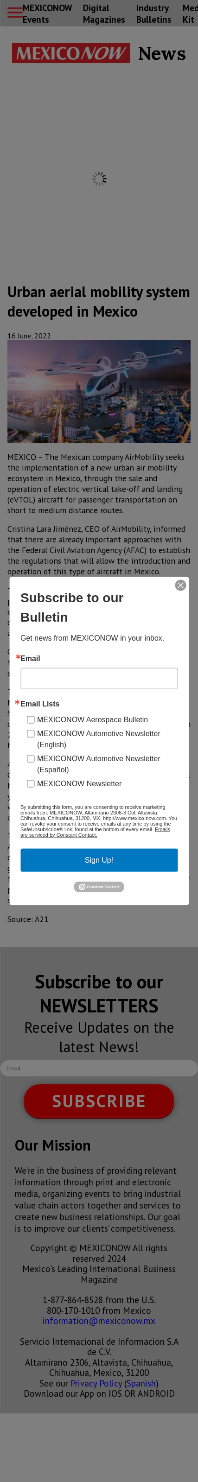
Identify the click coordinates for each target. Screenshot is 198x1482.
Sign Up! (99, 860)
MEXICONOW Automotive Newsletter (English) (98, 738)
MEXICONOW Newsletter (79, 783)
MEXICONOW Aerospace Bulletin (92, 719)
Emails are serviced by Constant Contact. (95, 831)
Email (30, 658)
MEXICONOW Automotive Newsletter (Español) (98, 763)
